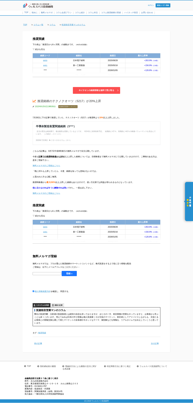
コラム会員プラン (64, 13)
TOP (26, 13)
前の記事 (38, 344)
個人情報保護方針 (42, 292)
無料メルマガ (47, 13)
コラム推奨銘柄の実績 (111, 13)
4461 (45, 66)
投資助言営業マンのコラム (68, 107)
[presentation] (51, 283)
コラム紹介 (80, 13)
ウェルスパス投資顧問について (153, 366)
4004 (45, 75)
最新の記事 (59, 305)
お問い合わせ (147, 13)
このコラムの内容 (42, 305)
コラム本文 (93, 13)
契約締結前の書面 (48, 366)
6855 (45, 61)
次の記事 (155, 344)
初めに (35, 13)
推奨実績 (42, 333)
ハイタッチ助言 (131, 13)
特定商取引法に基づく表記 (118, 366)
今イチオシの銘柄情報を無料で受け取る (96, 90)
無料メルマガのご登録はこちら (46, 166)
